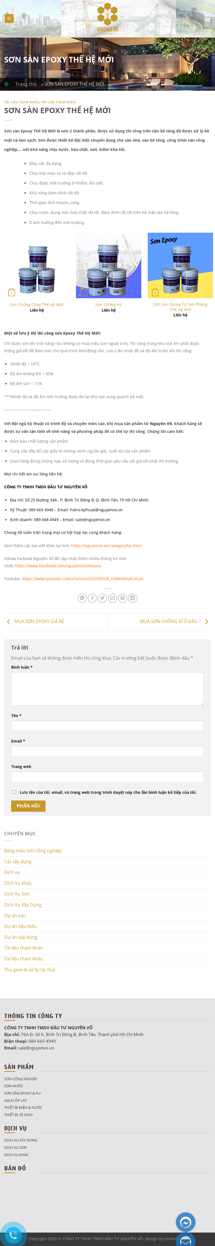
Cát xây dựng (18, 861)
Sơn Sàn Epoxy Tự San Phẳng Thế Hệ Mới (180, 307)
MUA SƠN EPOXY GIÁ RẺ (34, 621)
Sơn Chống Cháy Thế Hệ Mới (36, 304)
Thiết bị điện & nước (23, 1107)
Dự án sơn (15, 916)
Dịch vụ (12, 872)
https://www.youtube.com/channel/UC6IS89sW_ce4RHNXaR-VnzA (82, 578)
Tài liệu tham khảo (21, 102)
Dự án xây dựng (20, 937)
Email (18, 741)
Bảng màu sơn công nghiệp (32, 851)
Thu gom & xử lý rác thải (29, 970)
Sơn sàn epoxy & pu (22, 1093)
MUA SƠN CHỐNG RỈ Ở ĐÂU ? (175, 621)
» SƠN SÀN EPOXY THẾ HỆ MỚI (72, 84)
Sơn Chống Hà (108, 304)
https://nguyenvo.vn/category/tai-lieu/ (106, 545)
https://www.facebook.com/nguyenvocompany (58, 565)
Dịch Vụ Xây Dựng (23, 905)
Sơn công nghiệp (20, 1078)
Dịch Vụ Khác (18, 883)
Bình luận (22, 667)
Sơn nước (13, 1085)
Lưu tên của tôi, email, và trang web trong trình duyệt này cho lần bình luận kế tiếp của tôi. (108, 792)
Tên (16, 715)
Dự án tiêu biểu (20, 926)
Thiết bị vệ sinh (18, 1114)
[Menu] (9, 18)
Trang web (21, 766)
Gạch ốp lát (15, 1100)
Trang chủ (28, 84)
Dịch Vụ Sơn (17, 894)
